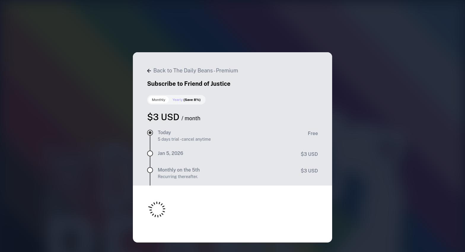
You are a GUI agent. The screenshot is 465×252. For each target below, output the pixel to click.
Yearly (186, 100)
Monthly (158, 100)
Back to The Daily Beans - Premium (192, 70)
